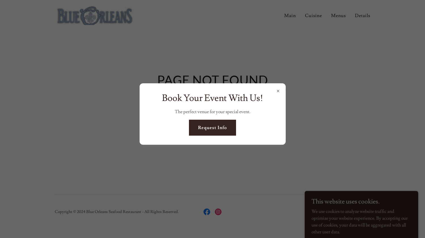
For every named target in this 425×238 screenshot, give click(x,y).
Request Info (212, 128)
